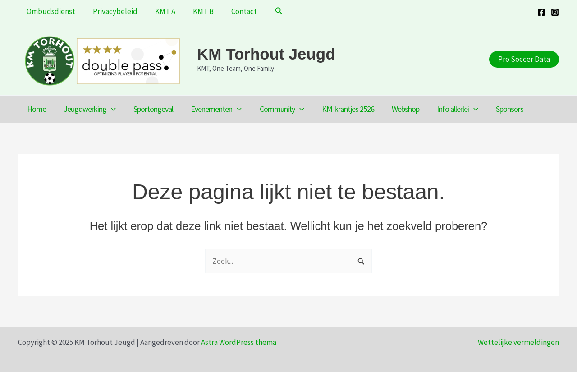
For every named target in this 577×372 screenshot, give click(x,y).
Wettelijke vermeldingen (518, 342)
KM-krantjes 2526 (339, 109)
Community (275, 109)
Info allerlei (446, 109)
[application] (109, 109)
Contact (234, 11)
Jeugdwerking (87, 109)
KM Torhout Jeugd (266, 54)
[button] (268, 11)
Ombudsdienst (50, 11)
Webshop (395, 109)
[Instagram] (555, 12)
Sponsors (497, 109)
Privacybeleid (112, 11)
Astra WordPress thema (238, 342)
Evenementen (211, 109)
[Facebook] (541, 12)
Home (35, 109)
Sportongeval (149, 109)
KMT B (195, 11)
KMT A (160, 11)
